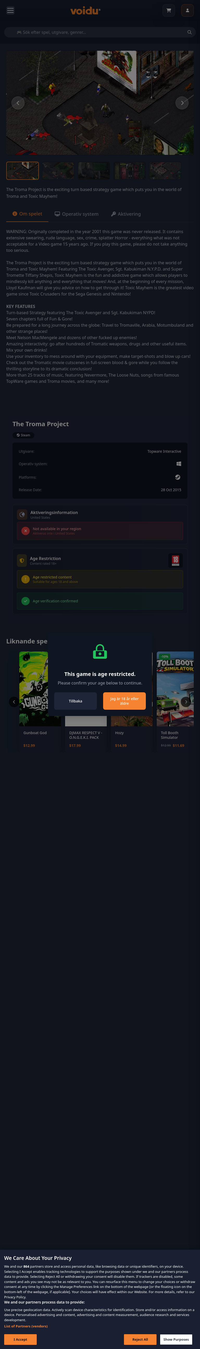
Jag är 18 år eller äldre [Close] (124, 701)
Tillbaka (75, 701)
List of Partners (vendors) (26, 1333)
